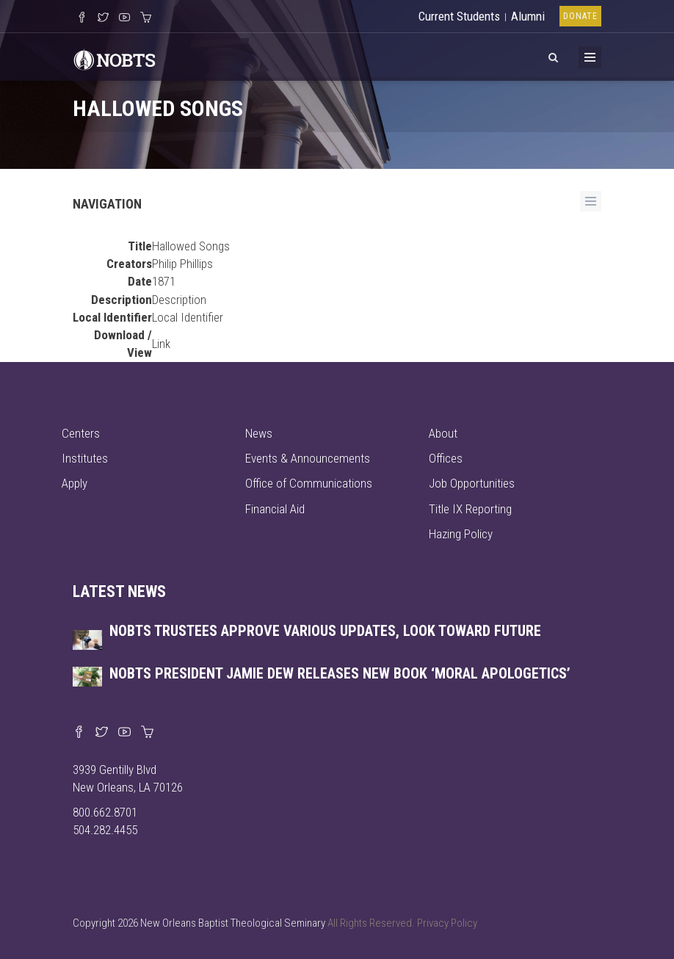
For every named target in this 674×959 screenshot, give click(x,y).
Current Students (459, 16)
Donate (580, 16)
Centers (81, 433)
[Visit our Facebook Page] (81, 18)
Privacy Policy (447, 923)
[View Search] (553, 55)
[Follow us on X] (103, 18)
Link (161, 343)
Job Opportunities (472, 483)
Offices (446, 458)
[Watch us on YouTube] (124, 18)
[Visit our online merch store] (145, 18)
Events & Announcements (307, 458)
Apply (74, 483)
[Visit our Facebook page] (79, 732)
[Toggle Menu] (590, 57)
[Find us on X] (101, 732)
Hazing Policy (461, 533)
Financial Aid (275, 509)
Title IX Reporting (470, 509)
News (258, 433)
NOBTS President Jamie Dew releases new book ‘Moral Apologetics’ (339, 673)
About (443, 433)
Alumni (528, 16)
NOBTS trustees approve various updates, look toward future (325, 631)
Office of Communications (308, 483)
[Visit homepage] (114, 58)
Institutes (85, 458)
